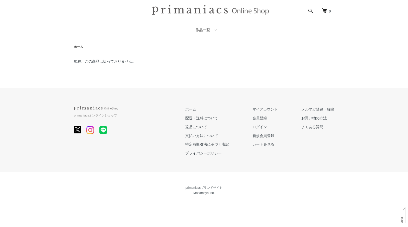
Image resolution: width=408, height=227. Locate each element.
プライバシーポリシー (203, 153)
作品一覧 (202, 30)
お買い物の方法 (314, 118)
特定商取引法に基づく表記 (207, 144)
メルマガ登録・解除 (317, 109)
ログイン (259, 127)
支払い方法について (201, 136)
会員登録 (259, 118)
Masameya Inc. (203, 193)
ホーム (78, 47)
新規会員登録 (263, 136)
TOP (402, 219)
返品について (196, 127)
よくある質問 (312, 127)
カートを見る (263, 144)
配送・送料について (201, 118)
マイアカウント (265, 109)
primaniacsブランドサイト (204, 188)
